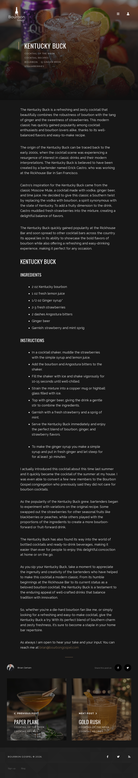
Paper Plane (26, 722)
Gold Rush (90, 722)
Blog (23, 768)
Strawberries (34, 66)
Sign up (11, 768)
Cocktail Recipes (36, 57)
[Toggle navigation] (118, 14)
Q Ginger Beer (51, 62)
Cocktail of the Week (40, 53)
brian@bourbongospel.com (59, 647)
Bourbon (31, 62)
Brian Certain (19, 667)
